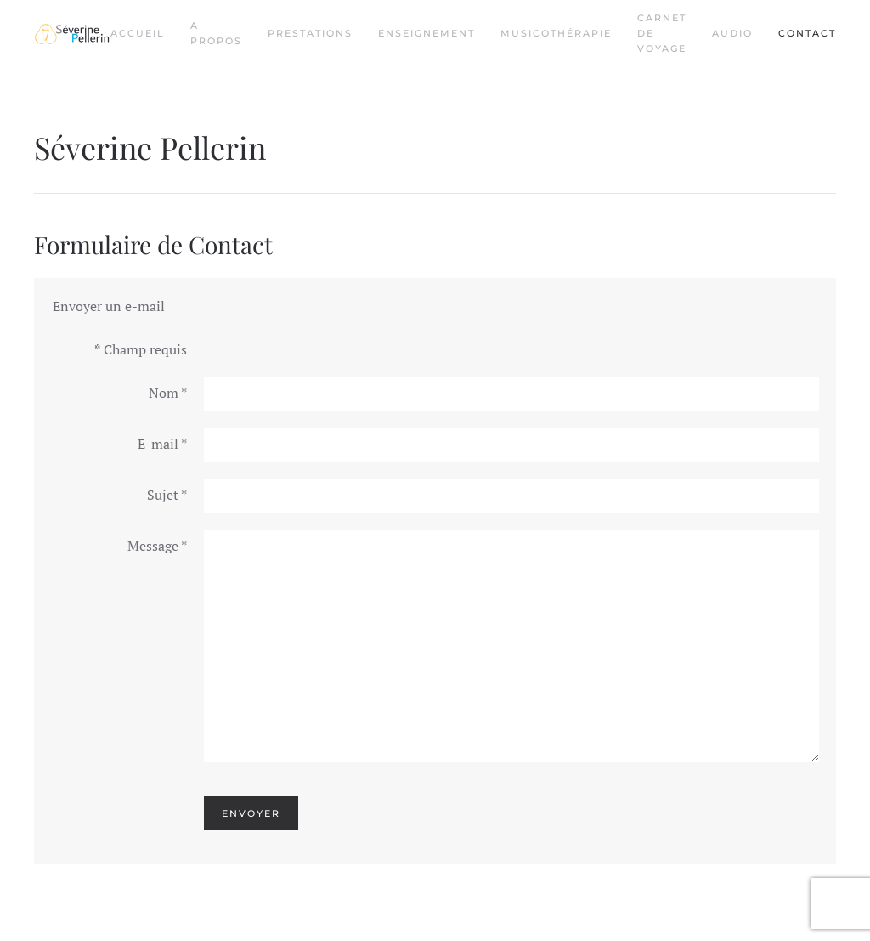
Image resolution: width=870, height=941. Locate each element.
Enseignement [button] (426, 33)
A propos (216, 33)
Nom (168, 392)
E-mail (162, 443)
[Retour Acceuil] (72, 34)
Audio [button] (732, 33)
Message (157, 545)
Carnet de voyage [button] (661, 33)
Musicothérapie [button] (556, 33)
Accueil (137, 33)
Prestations (310, 33)
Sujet (167, 494)
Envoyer (251, 813)
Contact (807, 33)
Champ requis (140, 349)
